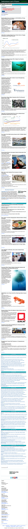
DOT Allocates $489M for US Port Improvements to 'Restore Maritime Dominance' (13, 392)
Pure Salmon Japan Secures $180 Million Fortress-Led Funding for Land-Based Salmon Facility (14, 397)
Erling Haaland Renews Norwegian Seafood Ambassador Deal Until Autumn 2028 (13, 378)
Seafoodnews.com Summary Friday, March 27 (8, 447)
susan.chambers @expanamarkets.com (4, 503)
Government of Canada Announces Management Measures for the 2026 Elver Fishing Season (13, 457)
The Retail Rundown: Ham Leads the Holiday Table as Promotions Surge (11, 399)
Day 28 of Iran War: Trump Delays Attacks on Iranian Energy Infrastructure (12, 464)
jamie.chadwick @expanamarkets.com (4, 492)
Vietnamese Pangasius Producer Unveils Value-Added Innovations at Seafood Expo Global (13, 454)
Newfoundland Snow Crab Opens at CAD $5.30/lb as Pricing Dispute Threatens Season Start (14, 356)
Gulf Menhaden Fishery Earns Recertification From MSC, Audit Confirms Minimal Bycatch (13, 402)
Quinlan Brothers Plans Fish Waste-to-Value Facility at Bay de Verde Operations (12, 377)
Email (2, 7)
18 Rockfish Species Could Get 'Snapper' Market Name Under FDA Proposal (12, 393)
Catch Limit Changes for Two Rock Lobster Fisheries (8, 452)
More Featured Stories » (5, 215)
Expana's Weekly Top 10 (4, 367)
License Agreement (4, 523)
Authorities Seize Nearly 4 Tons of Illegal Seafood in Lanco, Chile (10, 361)
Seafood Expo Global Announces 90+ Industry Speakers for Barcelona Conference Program (13, 424)
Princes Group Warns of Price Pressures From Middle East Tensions (11, 400)
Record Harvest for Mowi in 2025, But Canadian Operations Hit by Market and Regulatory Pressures (12, 461)
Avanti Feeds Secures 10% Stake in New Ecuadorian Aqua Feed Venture (11, 395)
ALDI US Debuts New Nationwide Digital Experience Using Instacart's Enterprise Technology (13, 426)
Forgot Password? (4, 12)
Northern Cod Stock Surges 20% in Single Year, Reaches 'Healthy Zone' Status (12, 360)
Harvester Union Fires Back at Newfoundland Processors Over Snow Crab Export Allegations (13, 459)
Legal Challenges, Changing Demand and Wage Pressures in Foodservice (12, 448)
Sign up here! (3, 15)
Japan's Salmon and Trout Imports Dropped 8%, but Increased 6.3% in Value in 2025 (13, 406)
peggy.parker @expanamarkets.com (4, 509)
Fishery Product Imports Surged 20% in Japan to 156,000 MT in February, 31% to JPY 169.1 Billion (13, 419)
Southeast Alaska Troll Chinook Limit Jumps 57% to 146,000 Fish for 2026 (12, 391)
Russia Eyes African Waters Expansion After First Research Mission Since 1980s (13, 364)
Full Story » (3, 32)
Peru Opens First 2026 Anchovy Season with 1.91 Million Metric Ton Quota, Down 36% (13, 376)
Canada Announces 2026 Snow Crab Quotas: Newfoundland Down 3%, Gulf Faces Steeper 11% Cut (13, 434)
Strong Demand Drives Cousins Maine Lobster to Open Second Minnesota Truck (13, 408)
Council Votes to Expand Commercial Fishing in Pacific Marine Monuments (12, 455)
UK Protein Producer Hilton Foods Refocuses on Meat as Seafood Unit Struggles (13, 417)
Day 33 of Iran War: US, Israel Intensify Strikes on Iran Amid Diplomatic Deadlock (13, 407)
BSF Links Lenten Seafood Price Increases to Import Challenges (10, 380)
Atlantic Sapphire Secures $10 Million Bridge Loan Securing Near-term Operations (13, 423)
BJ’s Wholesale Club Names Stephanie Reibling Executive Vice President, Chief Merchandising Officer (12, 386)
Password (4, 7)
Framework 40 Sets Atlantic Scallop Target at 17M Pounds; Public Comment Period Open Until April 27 (13, 437)
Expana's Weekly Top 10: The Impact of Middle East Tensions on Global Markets (13, 446)
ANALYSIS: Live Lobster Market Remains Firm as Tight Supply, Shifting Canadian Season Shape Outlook (13, 432)
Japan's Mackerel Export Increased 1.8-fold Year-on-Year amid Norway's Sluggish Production (13, 451)
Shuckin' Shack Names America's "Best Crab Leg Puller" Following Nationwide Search (13, 382)
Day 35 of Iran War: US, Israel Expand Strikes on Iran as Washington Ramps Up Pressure (12, 370)
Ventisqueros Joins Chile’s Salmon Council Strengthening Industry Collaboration (12, 362)
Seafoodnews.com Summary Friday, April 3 (7, 368)
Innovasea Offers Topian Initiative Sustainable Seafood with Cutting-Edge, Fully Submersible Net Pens (12, 366)
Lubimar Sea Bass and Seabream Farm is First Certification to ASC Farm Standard (13, 394)
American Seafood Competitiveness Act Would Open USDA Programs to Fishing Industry (14, 418)
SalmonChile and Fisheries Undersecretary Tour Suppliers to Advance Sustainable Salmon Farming (13, 442)
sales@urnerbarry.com (4, 520)
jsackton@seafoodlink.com (5, 514)
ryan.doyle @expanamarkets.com (4, 498)
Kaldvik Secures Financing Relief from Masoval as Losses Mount (10, 403)
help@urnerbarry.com (4, 517)
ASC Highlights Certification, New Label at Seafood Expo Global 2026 (11, 363)
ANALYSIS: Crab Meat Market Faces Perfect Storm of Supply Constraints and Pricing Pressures (13, 357)
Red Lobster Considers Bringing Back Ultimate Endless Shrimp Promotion (12, 359)
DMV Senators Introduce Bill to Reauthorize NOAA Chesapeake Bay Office (12, 460)
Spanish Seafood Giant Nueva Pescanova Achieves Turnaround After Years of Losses (13, 422)
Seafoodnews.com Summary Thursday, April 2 (8, 381)
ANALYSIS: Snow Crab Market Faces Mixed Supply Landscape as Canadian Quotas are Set (14, 431)
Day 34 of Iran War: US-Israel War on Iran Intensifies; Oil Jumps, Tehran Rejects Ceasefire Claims (12, 384)
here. (25, 197)
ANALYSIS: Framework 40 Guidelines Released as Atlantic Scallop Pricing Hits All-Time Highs (14, 413)
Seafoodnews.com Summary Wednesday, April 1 (8, 409)
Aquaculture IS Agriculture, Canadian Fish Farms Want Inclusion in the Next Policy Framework (13, 405)
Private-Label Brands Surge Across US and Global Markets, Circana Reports (12, 398)
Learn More (23, 1)
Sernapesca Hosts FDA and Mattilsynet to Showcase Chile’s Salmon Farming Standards (14, 379)
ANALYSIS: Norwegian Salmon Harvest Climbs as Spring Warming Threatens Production (14, 414)
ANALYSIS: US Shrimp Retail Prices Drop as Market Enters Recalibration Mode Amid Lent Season (13, 373)
